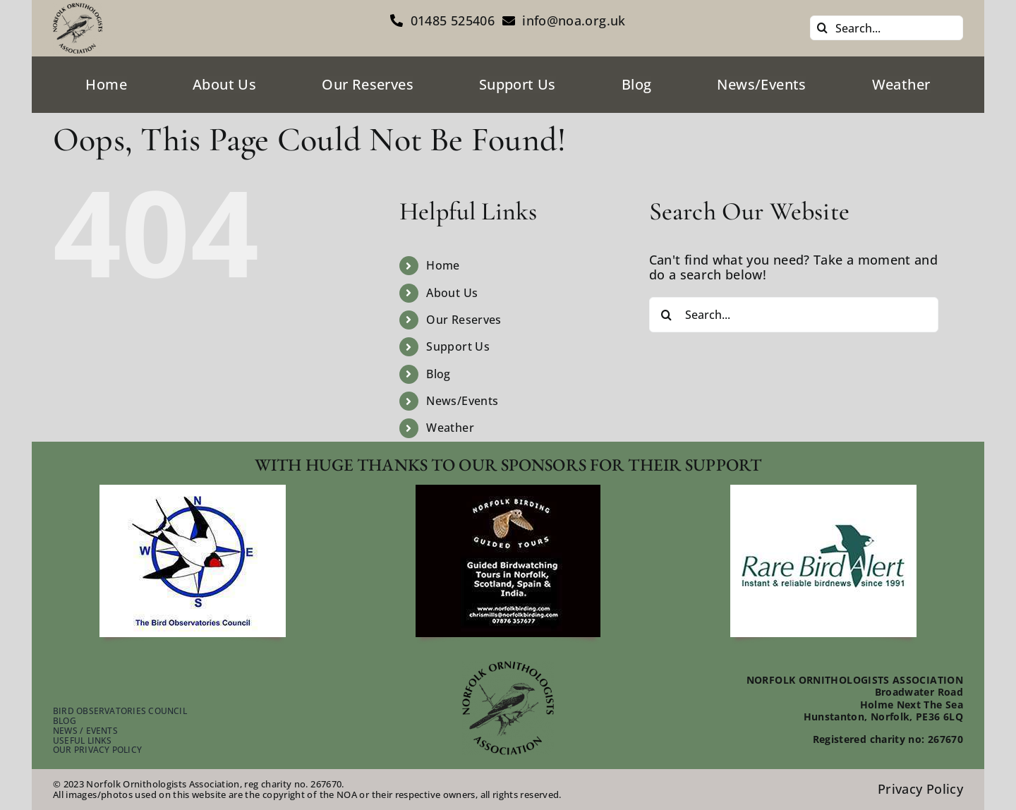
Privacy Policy (920, 788)
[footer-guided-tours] (508, 491)
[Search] (822, 28)
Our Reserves (463, 319)
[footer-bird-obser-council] (192, 491)
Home (442, 265)
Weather (450, 427)
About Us (452, 293)
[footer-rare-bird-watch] (823, 491)
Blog (438, 374)
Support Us (458, 346)
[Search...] (886, 28)
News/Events (462, 401)
